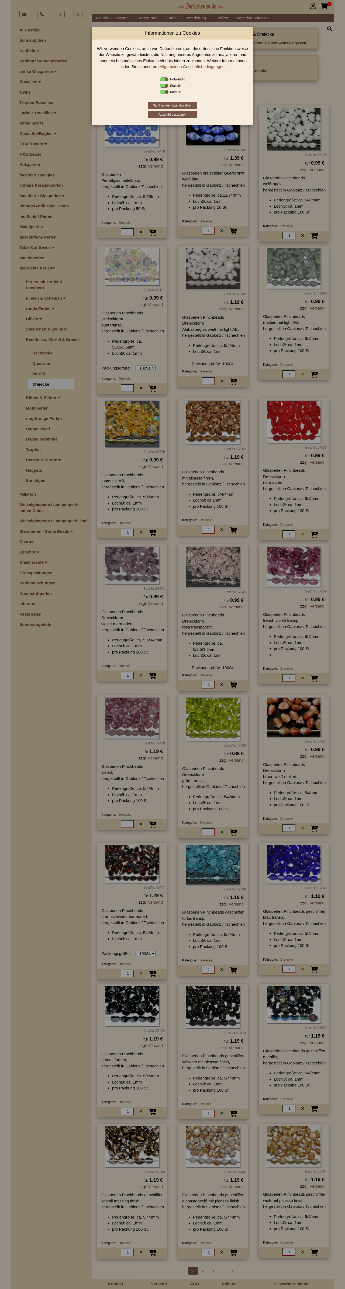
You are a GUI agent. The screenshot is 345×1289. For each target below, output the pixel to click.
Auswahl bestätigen (172, 114)
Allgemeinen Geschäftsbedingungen (192, 66)
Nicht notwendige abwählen (172, 105)
